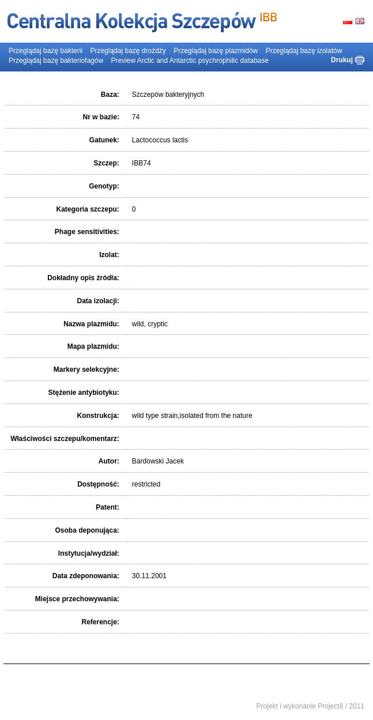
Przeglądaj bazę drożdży (127, 51)
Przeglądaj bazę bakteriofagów (56, 60)
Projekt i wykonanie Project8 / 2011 (310, 706)
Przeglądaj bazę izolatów (304, 51)
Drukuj (342, 60)
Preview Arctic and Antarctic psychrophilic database (189, 60)
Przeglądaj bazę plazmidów (216, 51)
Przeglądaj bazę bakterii (45, 51)
